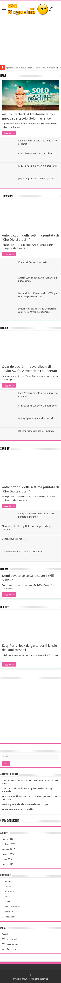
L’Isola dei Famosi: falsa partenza (34, 262)
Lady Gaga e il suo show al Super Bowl (37, 166)
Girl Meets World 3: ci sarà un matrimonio (22, 551)
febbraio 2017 (8, 844)
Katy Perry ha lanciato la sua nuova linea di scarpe (25, 804)
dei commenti (10, 944)
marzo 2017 (7, 839)
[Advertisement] (30, 38)
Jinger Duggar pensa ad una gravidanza (38, 178)
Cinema (4, 569)
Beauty (4, 607)
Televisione (7, 196)
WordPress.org (9, 949)
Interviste (9, 891)
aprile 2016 (7, 859)
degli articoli (9, 939)
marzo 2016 (7, 864)
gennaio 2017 (8, 849)
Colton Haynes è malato (14, 539)
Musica (4, 328)
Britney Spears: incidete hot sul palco (36, 418)
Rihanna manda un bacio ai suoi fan (36, 431)
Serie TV (5, 449)
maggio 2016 (8, 854)
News (3, 76)
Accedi (5, 934)
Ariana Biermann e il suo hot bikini (35, 153)
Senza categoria (12, 906)
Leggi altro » (9, 133)
